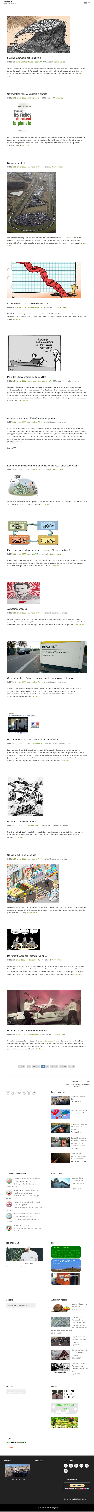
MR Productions (80, 1499)
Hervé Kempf (34, 98)
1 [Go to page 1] (23, 1066)
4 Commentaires (56, 470)
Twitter (13, 1093)
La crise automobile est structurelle (24, 58)
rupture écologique (46, 1041)
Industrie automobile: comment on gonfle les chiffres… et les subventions (43, 466)
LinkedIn (19, 1093)
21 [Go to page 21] (65, 1066)
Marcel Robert (33, 62)
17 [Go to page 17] (47, 1066)
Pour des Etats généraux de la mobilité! (26, 377)
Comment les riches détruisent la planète (27, 94)
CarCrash (25, 1226)
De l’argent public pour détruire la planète (27, 956)
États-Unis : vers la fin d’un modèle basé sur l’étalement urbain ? (38, 550)
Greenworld (33, 826)
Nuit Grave (33, 960)
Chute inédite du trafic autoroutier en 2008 (27, 303)
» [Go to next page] (73, 1066)
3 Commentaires (59, 98)
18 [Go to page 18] (52, 1066)
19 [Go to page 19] (56, 1066)
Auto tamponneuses (17, 609)
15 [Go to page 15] (38, 1066)
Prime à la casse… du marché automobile (27, 1030)
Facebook (8, 1093)
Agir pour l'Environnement (39, 381)
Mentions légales (52, 1508)
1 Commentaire (56, 960)
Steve (31, 554)
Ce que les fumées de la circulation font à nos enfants (80, 1352)
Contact (34, 1093)
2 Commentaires (59, 1034)
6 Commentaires (58, 62)
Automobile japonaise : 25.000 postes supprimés (31, 418)
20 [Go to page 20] (60, 1066)
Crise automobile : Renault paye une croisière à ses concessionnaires (41, 678)
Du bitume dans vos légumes (21, 821)
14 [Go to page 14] (34, 1066)
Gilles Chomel (34, 744)
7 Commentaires (56, 167)
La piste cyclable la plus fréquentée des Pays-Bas (79, 1339)
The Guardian (66, 238)
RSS (29, 1093)
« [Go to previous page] (19, 1066)
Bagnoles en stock (16, 163)
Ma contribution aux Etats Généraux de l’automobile (32, 739)
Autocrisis (33, 167)
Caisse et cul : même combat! (21, 855)
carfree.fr (8, 2)
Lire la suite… (26, 145)
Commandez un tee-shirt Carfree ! (18, 1267)
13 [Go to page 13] (29, 1066)
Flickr (24, 1093)
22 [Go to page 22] (69, 1066)
